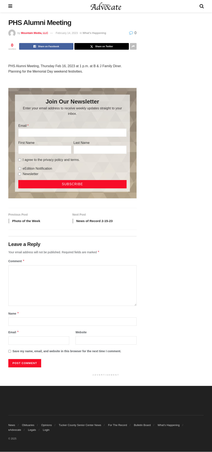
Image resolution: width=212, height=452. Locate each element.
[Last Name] (100, 150)
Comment (16, 261)
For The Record (117, 425)
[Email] (72, 132)
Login (46, 430)
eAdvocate (14, 430)
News (11, 425)
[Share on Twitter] (101, 46)
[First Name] (44, 150)
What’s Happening (169, 425)
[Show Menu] (10, 6)
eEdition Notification (37, 168)
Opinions (46, 425)
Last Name (82, 142)
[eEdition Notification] (19, 168)
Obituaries (28, 425)
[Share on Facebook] (46, 46)
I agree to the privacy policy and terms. (51, 160)
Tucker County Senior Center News (80, 425)
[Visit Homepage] (106, 6)
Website (80, 332)
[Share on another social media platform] (133, 46)
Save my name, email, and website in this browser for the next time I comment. (66, 351)
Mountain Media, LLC (34, 33)
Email (22, 125)
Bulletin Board (142, 425)
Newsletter (30, 174)
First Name (26, 142)
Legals (32, 430)
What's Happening (94, 33)
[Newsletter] (19, 174)
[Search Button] (202, 6)
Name (13, 314)
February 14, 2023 (67, 33)
